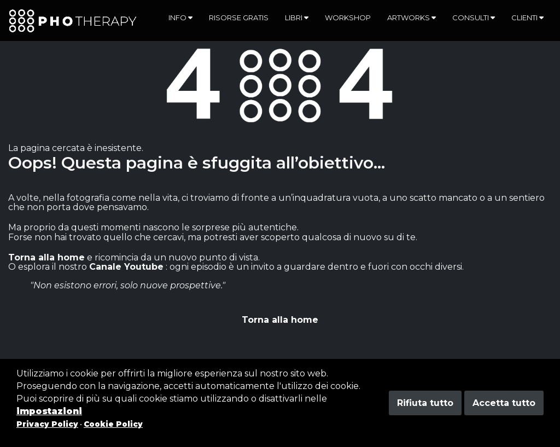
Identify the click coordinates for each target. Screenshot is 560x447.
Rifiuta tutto (425, 403)
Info (180, 17)
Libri (296, 17)
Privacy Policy (47, 424)
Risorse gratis (239, 17)
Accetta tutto (503, 403)
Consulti (473, 17)
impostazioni (49, 411)
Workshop (348, 17)
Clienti (527, 17)
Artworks (411, 17)
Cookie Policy (113, 424)
